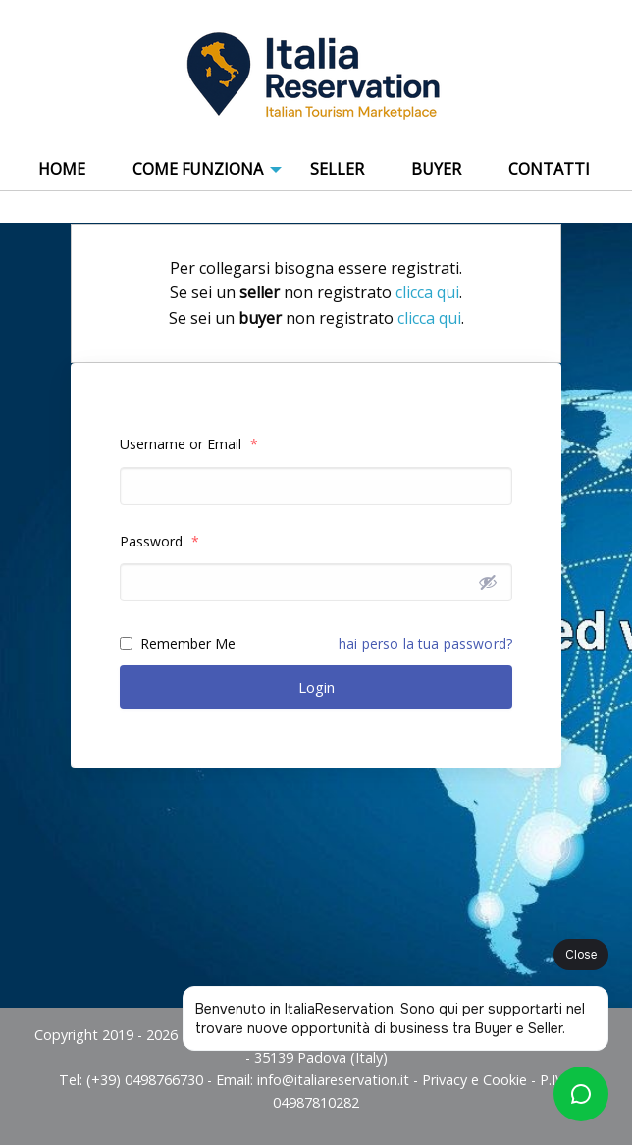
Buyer (436, 169)
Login (316, 687)
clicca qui (427, 292)
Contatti (549, 169)
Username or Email (189, 444)
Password (159, 541)
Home (61, 169)
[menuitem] (62, 169)
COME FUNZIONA (197, 169)
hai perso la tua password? (425, 643)
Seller (337, 169)
